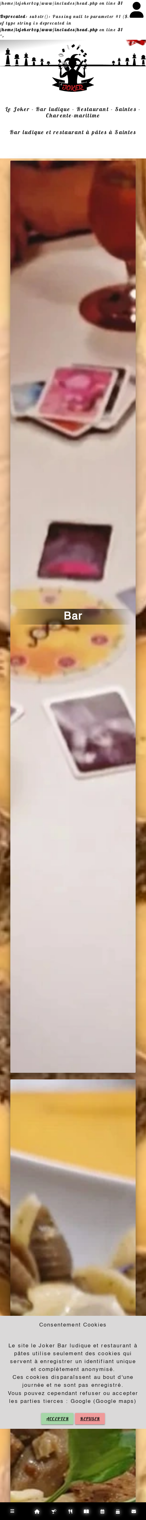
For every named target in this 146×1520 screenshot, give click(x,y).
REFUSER (90, 1419)
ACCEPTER (57, 1419)
